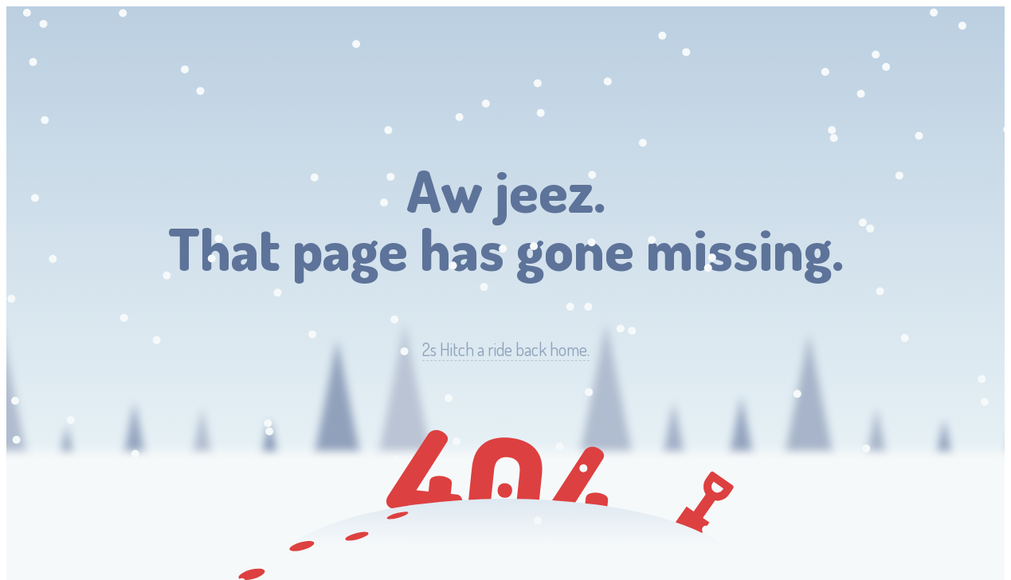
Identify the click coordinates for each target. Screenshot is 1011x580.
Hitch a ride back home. (506, 349)
